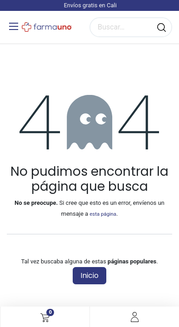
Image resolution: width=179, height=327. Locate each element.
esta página (103, 214)
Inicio (89, 275)
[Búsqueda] (161, 27)
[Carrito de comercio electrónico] (45, 317)
